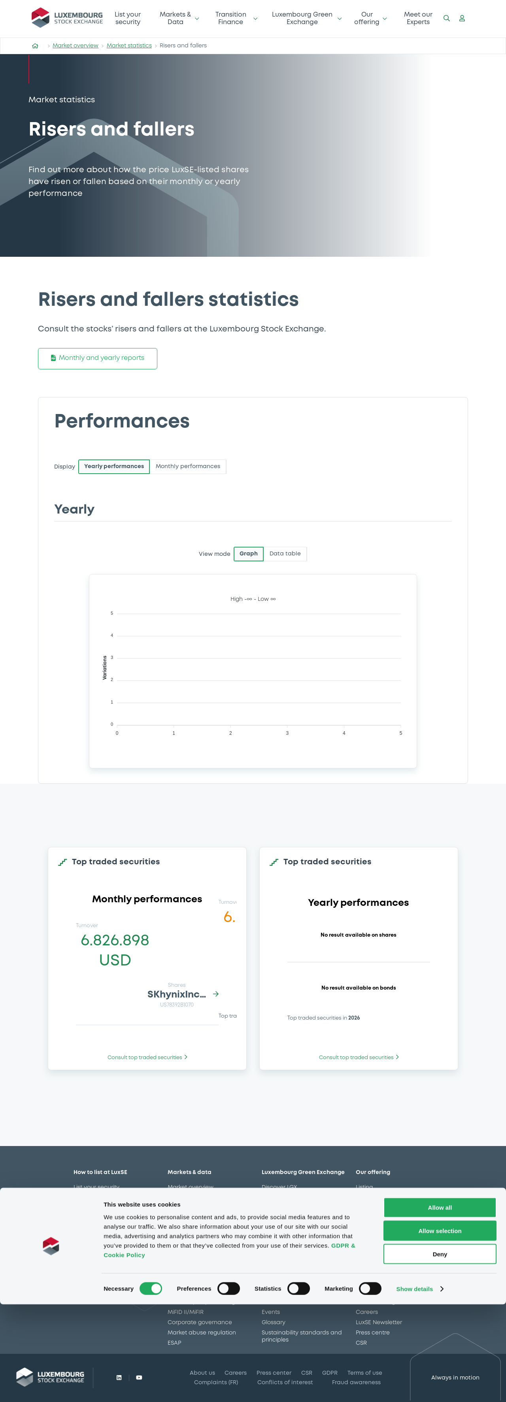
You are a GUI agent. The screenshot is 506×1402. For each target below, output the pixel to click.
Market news (185, 1208)
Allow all (440, 1305)
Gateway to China (381, 1238)
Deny (440, 1351)
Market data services (385, 1208)
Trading (366, 1197)
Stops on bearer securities (392, 1249)
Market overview (75, 45)
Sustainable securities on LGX (302, 1197)
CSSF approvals (189, 1228)
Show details (414, 1386)
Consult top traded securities (147, 1058)
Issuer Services (376, 1228)
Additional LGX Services (294, 1208)
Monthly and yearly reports (97, 358)
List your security (128, 18)
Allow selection (439, 1328)
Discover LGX (279, 1187)
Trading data (186, 1218)
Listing (364, 1187)
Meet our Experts (418, 18)
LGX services (373, 1218)
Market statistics (129, 45)
